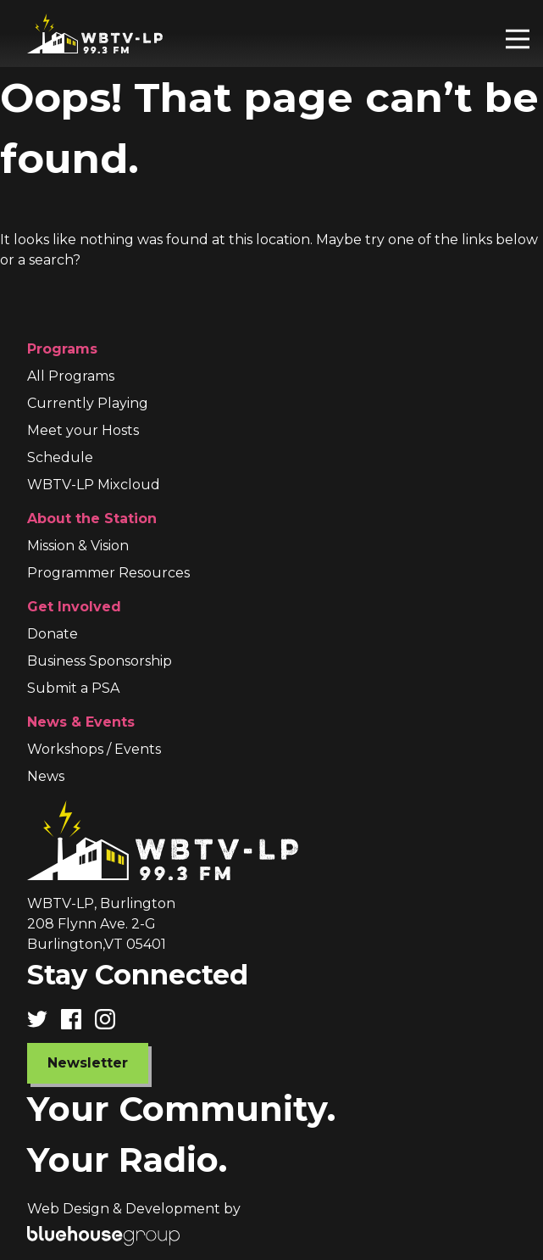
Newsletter (87, 1063)
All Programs (70, 376)
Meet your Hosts (83, 430)
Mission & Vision (78, 546)
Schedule (60, 457)
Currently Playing (87, 403)
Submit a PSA (73, 688)
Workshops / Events (94, 749)
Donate (52, 634)
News (45, 776)
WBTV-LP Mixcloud (93, 485)
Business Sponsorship (99, 661)
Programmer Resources (108, 573)
